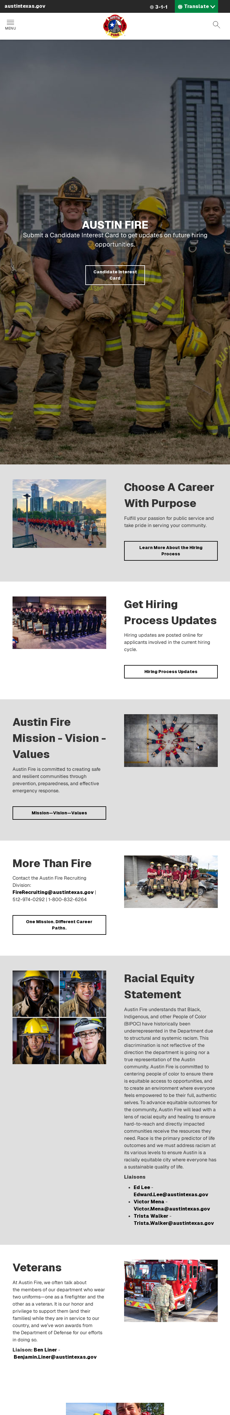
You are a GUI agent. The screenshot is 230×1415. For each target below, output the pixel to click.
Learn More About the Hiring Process (171, 551)
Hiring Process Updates (170, 671)
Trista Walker (151, 1216)
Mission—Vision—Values (59, 813)
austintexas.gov (24, 6)
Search (217, 25)
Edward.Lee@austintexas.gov (171, 1194)
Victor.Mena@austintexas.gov (172, 1209)
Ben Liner (45, 1350)
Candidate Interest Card (115, 275)
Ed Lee (142, 1187)
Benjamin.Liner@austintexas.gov (55, 1357)
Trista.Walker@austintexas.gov (174, 1223)
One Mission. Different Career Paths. (59, 925)
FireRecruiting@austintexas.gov (53, 892)
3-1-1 (161, 7)
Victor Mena (149, 1202)
